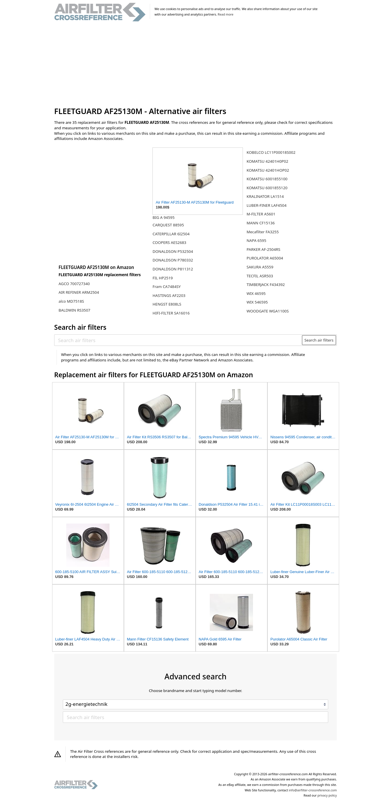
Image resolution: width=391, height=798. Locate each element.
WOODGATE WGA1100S (268, 311)
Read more (225, 14)
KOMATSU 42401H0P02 (267, 161)
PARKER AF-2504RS (263, 249)
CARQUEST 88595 (168, 225)
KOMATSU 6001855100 (267, 178)
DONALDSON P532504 (172, 251)
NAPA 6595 (256, 240)
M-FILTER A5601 (261, 214)
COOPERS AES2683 (169, 242)
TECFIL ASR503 (260, 275)
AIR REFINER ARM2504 (78, 292)
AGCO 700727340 (74, 283)
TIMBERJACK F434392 (266, 284)
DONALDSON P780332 (172, 260)
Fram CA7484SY (166, 286)
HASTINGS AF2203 (168, 295)
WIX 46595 (256, 293)
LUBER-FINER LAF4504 (267, 205)
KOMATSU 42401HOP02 (268, 170)
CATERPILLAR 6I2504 (170, 233)
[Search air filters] (178, 340)
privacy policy (327, 795)
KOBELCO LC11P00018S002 (271, 152)
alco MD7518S (71, 301)
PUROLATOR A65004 (265, 258)
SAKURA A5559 (260, 267)
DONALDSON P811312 (172, 269)
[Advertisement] (195, 64)
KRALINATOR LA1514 (265, 196)
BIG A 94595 (163, 217)
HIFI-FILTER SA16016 (171, 313)
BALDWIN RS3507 (74, 310)
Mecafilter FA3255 (263, 231)
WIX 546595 (257, 302)
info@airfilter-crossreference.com (313, 790)
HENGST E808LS (166, 304)
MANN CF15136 (261, 222)
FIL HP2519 (162, 277)
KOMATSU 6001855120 (267, 187)
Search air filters (318, 340)
